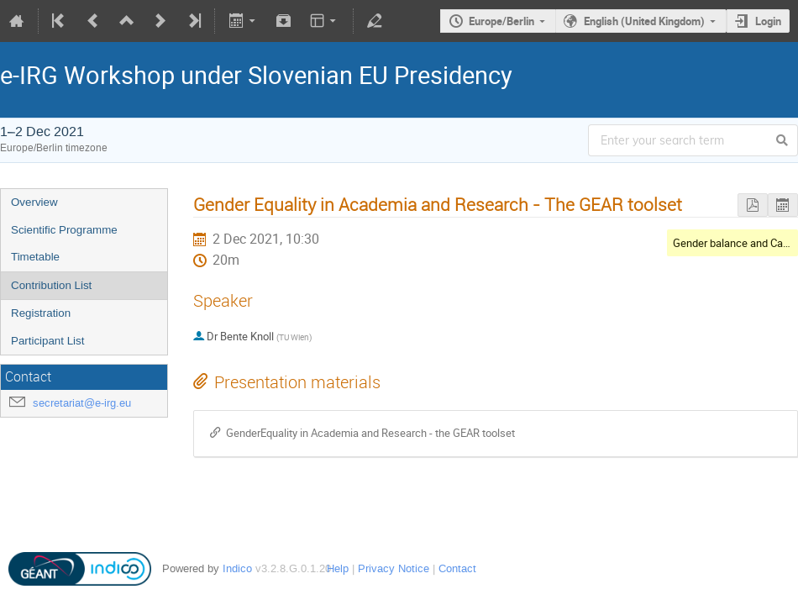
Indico (237, 568)
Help (338, 568)
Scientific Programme (64, 230)
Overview (34, 202)
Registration (41, 313)
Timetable (35, 256)
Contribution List (51, 285)
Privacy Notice (393, 568)
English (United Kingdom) (644, 21)
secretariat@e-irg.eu (82, 403)
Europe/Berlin (501, 21)
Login (768, 21)
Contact (457, 568)
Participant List (47, 340)
